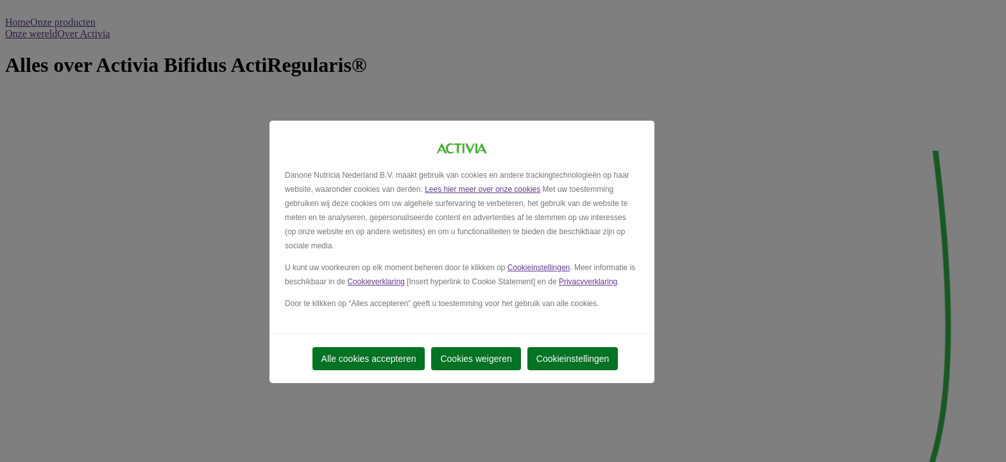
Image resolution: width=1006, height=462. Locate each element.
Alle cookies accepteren (368, 359)
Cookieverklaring (375, 281)
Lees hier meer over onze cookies (482, 189)
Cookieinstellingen (538, 267)
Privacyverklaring (588, 281)
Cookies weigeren (475, 359)
